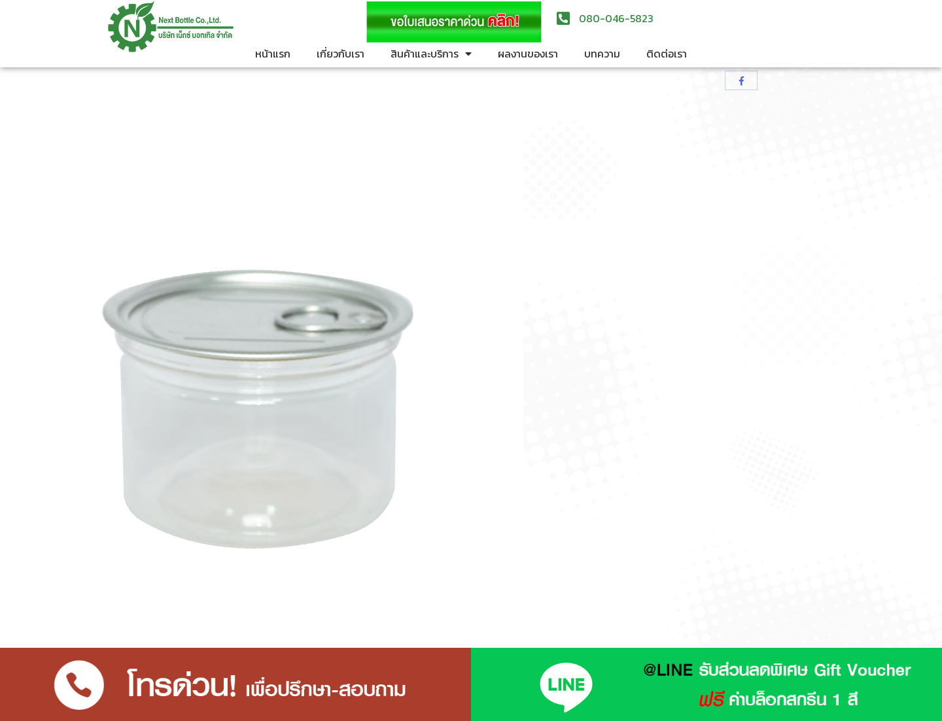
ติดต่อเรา (666, 53)
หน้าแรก (272, 53)
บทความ (602, 53)
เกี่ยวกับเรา (340, 53)
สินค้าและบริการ (431, 53)
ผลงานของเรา (528, 53)
